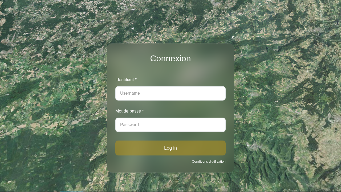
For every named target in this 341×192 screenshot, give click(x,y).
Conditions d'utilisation (209, 161)
